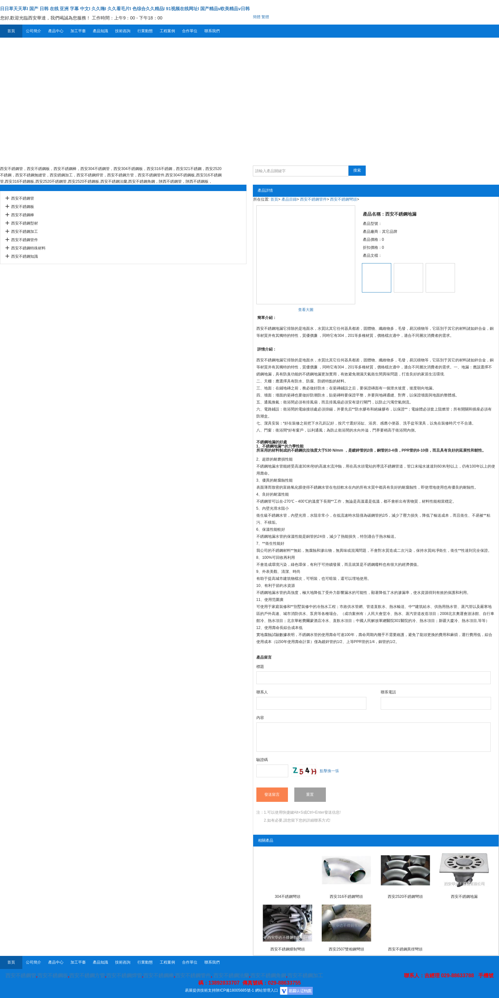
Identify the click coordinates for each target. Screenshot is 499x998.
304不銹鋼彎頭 (287, 896)
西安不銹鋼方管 (87, 975)
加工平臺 (78, 31)
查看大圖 (305, 309)
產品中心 (55, 31)
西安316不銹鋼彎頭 (346, 896)
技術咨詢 (122, 31)
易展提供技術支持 (200, 990)
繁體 (265, 17)
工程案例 (167, 31)
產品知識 (100, 31)
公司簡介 (33, 31)
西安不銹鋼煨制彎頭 (287, 949)
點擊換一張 (329, 771)
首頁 (11, 31)
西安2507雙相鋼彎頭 (346, 949)
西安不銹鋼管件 (24, 240)
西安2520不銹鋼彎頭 (405, 896)
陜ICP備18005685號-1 (235, 990)
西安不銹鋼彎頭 (343, 199)
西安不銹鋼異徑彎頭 (405, 949)
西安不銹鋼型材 (24, 223)
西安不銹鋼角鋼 (268, 975)
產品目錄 (289, 199)
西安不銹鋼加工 (24, 231)
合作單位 (189, 31)
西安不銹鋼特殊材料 (28, 248)
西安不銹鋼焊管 (124, 975)
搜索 (357, 170)
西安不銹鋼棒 (22, 215)
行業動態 (145, 31)
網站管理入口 (266, 990)
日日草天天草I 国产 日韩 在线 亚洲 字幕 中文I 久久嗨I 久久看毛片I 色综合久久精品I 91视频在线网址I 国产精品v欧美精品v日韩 (125, 8)
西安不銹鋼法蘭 (231, 975)
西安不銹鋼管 (22, 198)
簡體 (257, 17)
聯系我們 (212, 31)
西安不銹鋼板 (22, 206)
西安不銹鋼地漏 (464, 896)
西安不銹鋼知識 (24, 256)
